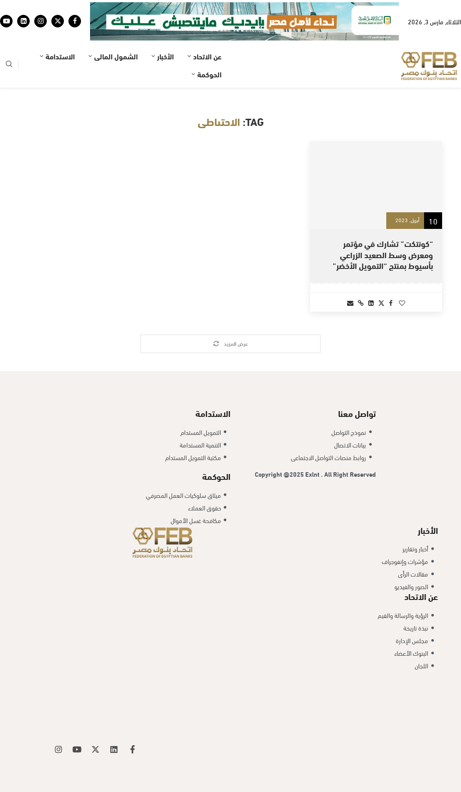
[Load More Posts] (230, 344)
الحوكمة (209, 74)
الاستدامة (60, 56)
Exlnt (313, 474)
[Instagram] (40, 21)
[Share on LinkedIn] (371, 302)
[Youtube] (6, 21)
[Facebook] (74, 21)
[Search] (9, 65)
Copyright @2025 (280, 474)
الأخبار (165, 56)
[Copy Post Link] (361, 302)
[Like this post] (402, 302)
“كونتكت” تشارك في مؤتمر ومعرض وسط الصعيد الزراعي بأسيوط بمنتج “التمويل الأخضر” (383, 254)
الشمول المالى (116, 56)
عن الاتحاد (207, 56)
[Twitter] (57, 21)
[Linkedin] (23, 21)
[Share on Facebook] (391, 302)
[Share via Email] (350, 302)
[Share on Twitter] (381, 302)
